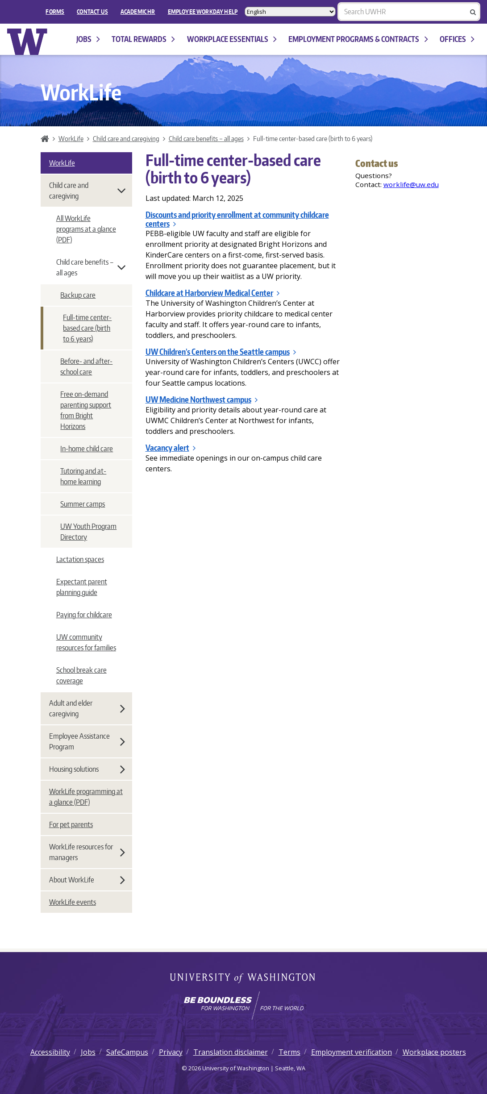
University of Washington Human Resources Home (27, 42)
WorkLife (70, 138)
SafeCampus (127, 1052)
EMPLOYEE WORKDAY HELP (202, 11)
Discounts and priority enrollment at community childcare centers (237, 219)
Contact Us (92, 11)
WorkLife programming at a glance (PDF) (86, 797)
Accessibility (50, 1052)
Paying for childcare (84, 614)
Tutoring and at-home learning (83, 476)
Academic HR (138, 11)
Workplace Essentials (232, 39)
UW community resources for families (86, 642)
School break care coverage (81, 675)
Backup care (78, 295)
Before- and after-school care (86, 366)
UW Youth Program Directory (88, 531)
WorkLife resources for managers (87, 852)
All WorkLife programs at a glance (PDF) (86, 229)
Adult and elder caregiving (87, 708)
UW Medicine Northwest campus (202, 399)
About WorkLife (87, 880)
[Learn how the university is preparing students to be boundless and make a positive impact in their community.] (243, 1005)
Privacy (171, 1052)
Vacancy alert (171, 448)
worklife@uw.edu (411, 184)
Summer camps (82, 503)
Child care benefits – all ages (206, 138)
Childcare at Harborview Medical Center (212, 293)
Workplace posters (434, 1052)
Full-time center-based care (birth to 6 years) (87, 328)
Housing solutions (87, 769)
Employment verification (351, 1052)
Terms (289, 1052)
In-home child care (86, 448)
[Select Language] (290, 12)
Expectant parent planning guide (81, 587)
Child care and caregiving (126, 138)
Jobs (88, 39)
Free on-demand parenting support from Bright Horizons (85, 410)
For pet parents (71, 824)
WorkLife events (72, 902)
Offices (457, 39)
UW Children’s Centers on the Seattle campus (221, 352)
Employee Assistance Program (87, 741)
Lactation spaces (80, 559)
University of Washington (243, 978)
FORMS (55, 11)
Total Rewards (143, 39)
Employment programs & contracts (358, 39)
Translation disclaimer (230, 1052)
